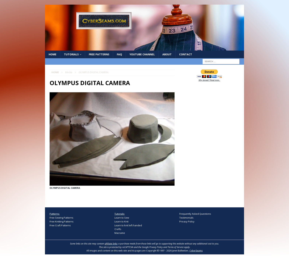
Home (52, 54)
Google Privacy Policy (152, 247)
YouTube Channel (142, 54)
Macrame (119, 233)
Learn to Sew (121, 217)
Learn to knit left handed (128, 225)
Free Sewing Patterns (61, 217)
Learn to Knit (121, 221)
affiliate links (111, 243)
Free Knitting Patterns (62, 221)
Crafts (117, 229)
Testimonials (186, 217)
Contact (185, 54)
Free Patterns (99, 54)
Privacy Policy (186, 221)
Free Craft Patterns (60, 225)
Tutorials (71, 54)
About (167, 54)
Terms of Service (176, 247)
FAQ (119, 54)
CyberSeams (196, 250)
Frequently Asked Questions (195, 213)
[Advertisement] (207, 142)
